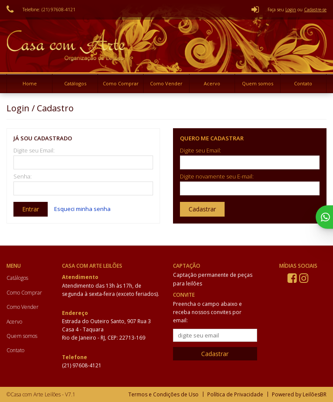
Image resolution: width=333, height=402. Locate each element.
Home (30, 83)
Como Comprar (121, 83)
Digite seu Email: (34, 150)
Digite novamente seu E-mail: (217, 176)
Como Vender (166, 83)
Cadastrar (202, 209)
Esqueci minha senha (82, 209)
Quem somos (257, 83)
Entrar (30, 209)
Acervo (212, 83)
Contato (303, 83)
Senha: (22, 176)
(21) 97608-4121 (81, 365)
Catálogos (75, 83)
